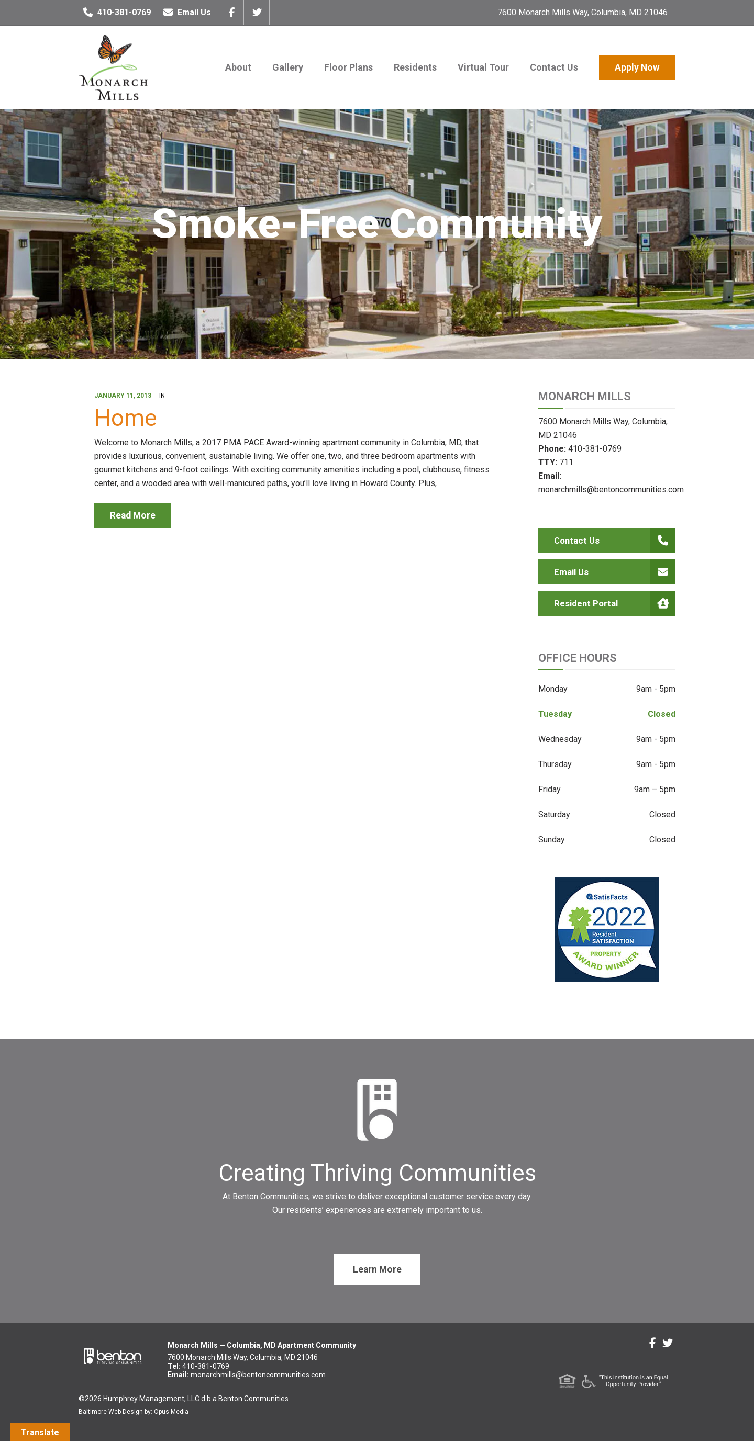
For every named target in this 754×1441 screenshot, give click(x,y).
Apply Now (637, 67)
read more (133, 515)
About (238, 67)
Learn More (377, 1269)
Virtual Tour (483, 67)
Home (125, 418)
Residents (415, 67)
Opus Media (171, 1411)
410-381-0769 (115, 12)
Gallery (287, 67)
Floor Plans (348, 67)
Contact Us (554, 67)
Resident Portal (615, 603)
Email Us (185, 12)
